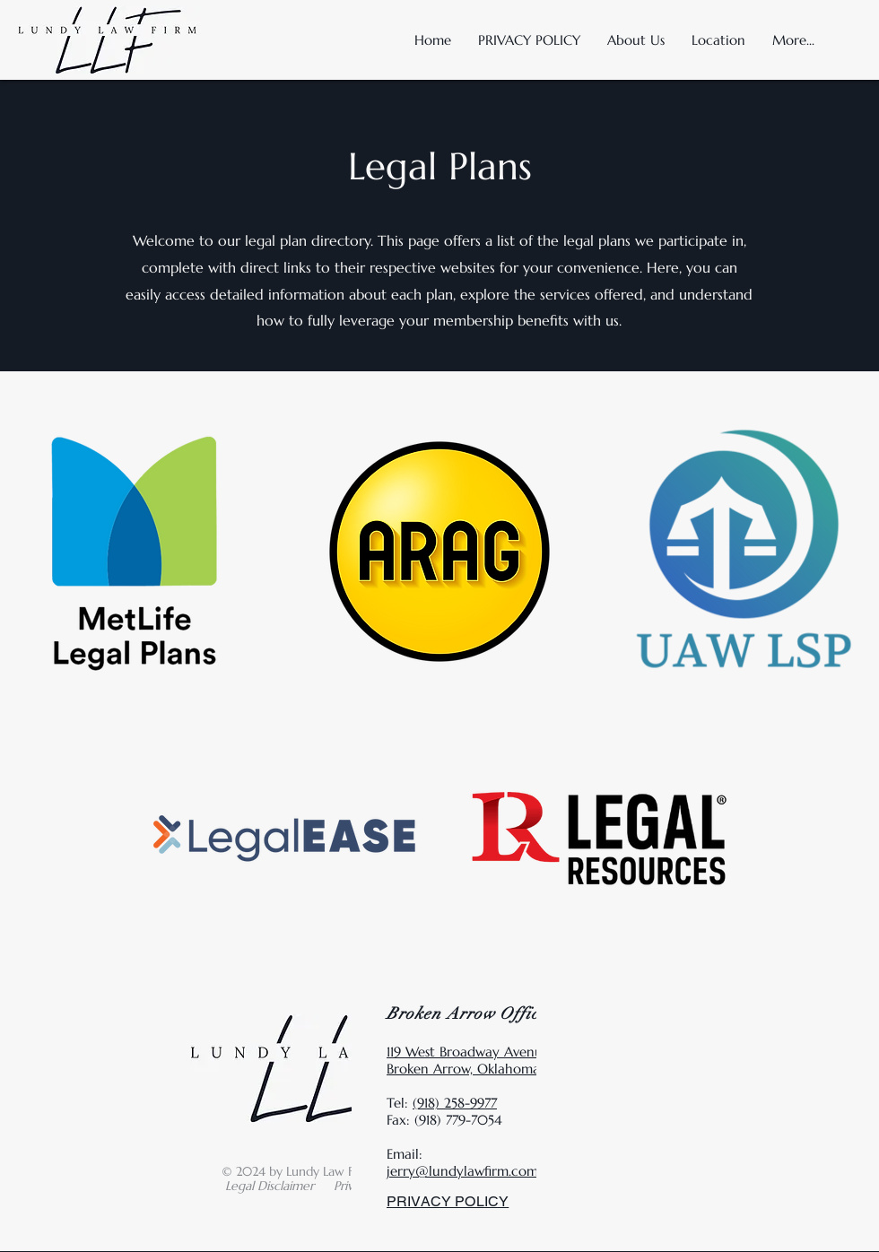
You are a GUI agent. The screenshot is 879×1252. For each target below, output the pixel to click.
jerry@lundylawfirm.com (462, 1170)
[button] (718, 40)
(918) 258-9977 (455, 1102)
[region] (439, 551)
